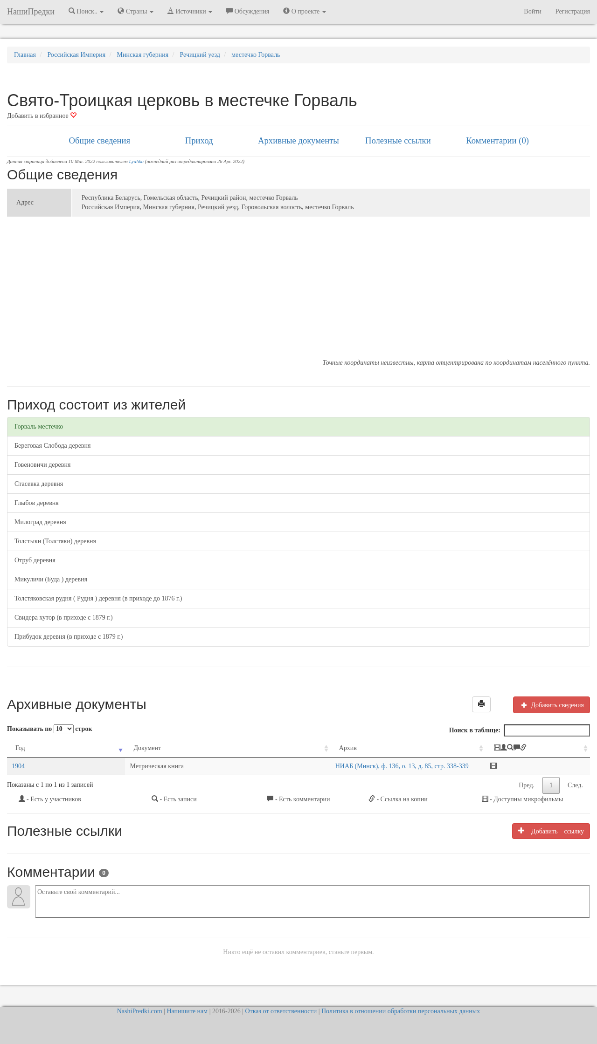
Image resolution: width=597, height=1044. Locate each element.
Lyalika (136, 161)
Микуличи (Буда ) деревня (50, 579)
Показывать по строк (49, 728)
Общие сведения (100, 140)
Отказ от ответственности (281, 1011)
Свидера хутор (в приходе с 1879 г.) (63, 617)
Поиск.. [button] (86, 11)
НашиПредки (31, 11)
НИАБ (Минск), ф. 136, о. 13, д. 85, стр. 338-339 (264, 766)
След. (575, 785)
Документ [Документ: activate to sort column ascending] (83, 747)
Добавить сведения (551, 705)
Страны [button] (135, 11)
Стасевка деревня (38, 483)
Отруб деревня (35, 560)
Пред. (527, 785)
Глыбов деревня (36, 502)
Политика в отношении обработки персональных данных (400, 1011)
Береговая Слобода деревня (52, 445)
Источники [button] (189, 11)
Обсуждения (247, 11)
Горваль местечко (38, 426)
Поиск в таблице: (519, 730)
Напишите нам (187, 1011)
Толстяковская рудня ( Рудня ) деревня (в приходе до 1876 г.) (98, 598)
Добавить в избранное (41, 115)
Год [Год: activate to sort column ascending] (20, 747)
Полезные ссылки (398, 140)
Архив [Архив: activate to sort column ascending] (210, 747)
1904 (18, 766)
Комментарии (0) (497, 140)
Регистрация (572, 11)
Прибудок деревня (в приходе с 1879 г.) (68, 636)
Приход (199, 140)
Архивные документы (298, 140)
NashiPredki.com (139, 1011)
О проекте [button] (304, 11)
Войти (532, 11)
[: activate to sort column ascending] (539, 748)
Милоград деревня (40, 522)
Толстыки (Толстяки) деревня (55, 541)
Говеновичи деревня (42, 464)
